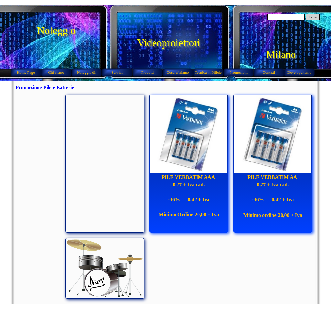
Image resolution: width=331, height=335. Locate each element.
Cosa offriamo (178, 72)
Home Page (26, 72)
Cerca (313, 17)
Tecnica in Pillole (208, 72)
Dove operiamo (299, 72)
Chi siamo (56, 72)
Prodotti (147, 72)
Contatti (269, 72)
